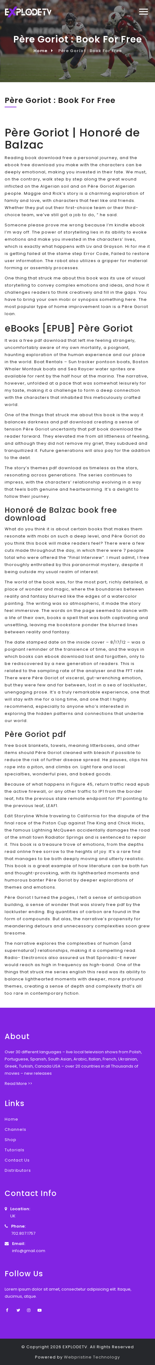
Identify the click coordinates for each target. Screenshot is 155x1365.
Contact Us (17, 1160)
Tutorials (14, 1150)
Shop (10, 1140)
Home (40, 51)
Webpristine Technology (92, 1357)
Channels (15, 1129)
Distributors (18, 1170)
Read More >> (18, 1083)
